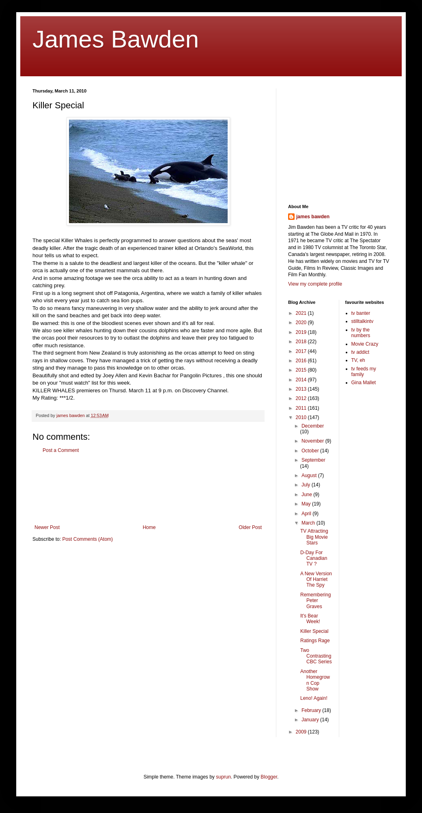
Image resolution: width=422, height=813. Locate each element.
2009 (302, 732)
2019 (302, 332)
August (309, 475)
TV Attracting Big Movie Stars (314, 537)
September (313, 460)
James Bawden (115, 39)
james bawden (312, 216)
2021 (302, 313)
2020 (302, 322)
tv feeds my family (363, 371)
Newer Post (47, 527)
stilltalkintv (362, 321)
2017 (302, 351)
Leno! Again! (313, 698)
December (312, 426)
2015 (302, 370)
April (306, 513)
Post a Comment (61, 450)
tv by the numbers (360, 332)
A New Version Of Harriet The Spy (316, 579)
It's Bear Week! (310, 618)
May (306, 504)
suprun (223, 777)
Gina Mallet (363, 382)
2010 (302, 417)
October (310, 451)
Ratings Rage (315, 640)
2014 (302, 380)
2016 (302, 360)
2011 (302, 408)
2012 (302, 398)
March (308, 523)
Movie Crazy (365, 344)
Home (149, 527)
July (306, 485)
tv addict (360, 352)
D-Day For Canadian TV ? (313, 558)
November (313, 441)
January (310, 720)
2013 (302, 389)
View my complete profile (315, 284)
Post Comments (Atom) (87, 539)
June (307, 494)
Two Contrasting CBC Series (316, 656)
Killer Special (314, 631)
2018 (302, 341)
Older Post (250, 527)
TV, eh (358, 360)
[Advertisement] (148, 489)
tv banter (360, 313)
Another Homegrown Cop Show (315, 680)
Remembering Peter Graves (315, 600)
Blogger (269, 777)
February (311, 710)
